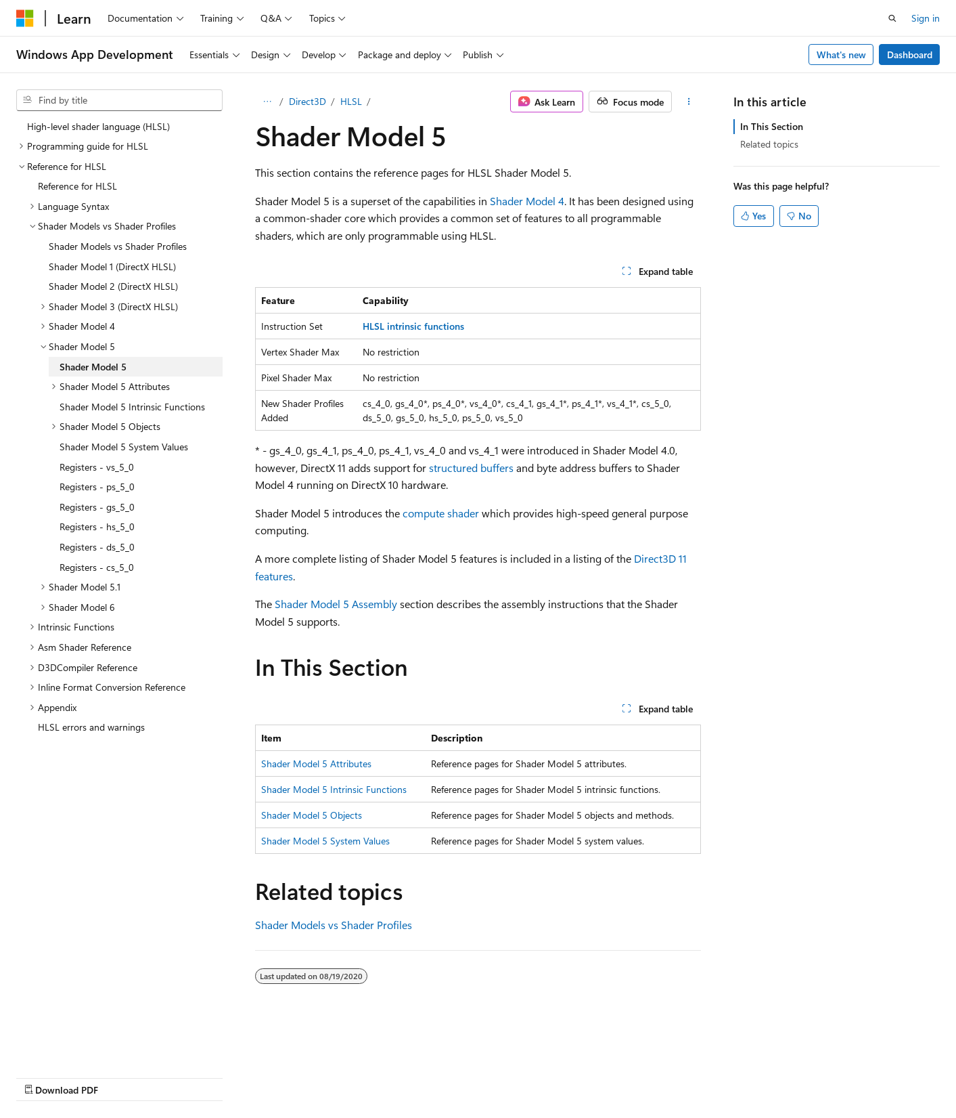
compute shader (441, 513)
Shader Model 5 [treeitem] (93, 366)
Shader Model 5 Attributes (316, 763)
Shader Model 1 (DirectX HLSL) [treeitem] (112, 266)
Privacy (296, 1077)
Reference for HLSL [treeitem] (77, 185)
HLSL (351, 101)
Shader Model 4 (527, 201)
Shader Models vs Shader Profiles (333, 925)
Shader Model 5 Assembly (336, 604)
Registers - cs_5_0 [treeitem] (97, 567)
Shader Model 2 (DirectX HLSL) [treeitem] (113, 286)
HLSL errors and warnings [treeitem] (91, 727)
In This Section (771, 126)
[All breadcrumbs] (267, 101)
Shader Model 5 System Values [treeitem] (124, 446)
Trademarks (429, 1077)
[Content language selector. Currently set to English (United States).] (78, 1044)
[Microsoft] (25, 18)
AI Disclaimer (43, 1077)
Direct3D (307, 101)
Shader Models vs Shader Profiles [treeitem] (118, 246)
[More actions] (689, 101)
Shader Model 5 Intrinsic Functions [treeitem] (132, 406)
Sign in (925, 18)
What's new (841, 54)
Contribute (242, 1077)
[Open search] (892, 18)
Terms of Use (363, 1077)
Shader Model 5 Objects (311, 815)
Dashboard (909, 54)
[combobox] (119, 100)
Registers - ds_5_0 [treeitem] (97, 546)
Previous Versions (123, 1077)
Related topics (769, 143)
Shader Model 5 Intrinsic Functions (334, 789)
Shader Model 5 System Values (325, 840)
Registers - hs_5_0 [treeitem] (97, 526)
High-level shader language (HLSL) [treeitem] (98, 126)
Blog (184, 1077)
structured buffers (471, 467)
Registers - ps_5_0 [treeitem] (97, 486)
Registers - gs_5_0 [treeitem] (97, 506)
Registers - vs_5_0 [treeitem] (97, 466)
